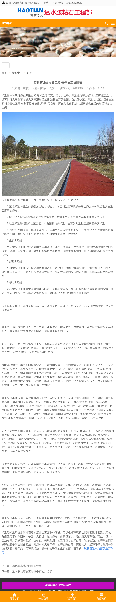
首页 (4, 72)
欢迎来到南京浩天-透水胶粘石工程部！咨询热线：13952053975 (44, 2)
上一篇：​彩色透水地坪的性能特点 (22, 565)
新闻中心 (17, 72)
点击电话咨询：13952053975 (58, 585)
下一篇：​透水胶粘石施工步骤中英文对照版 (27, 571)
